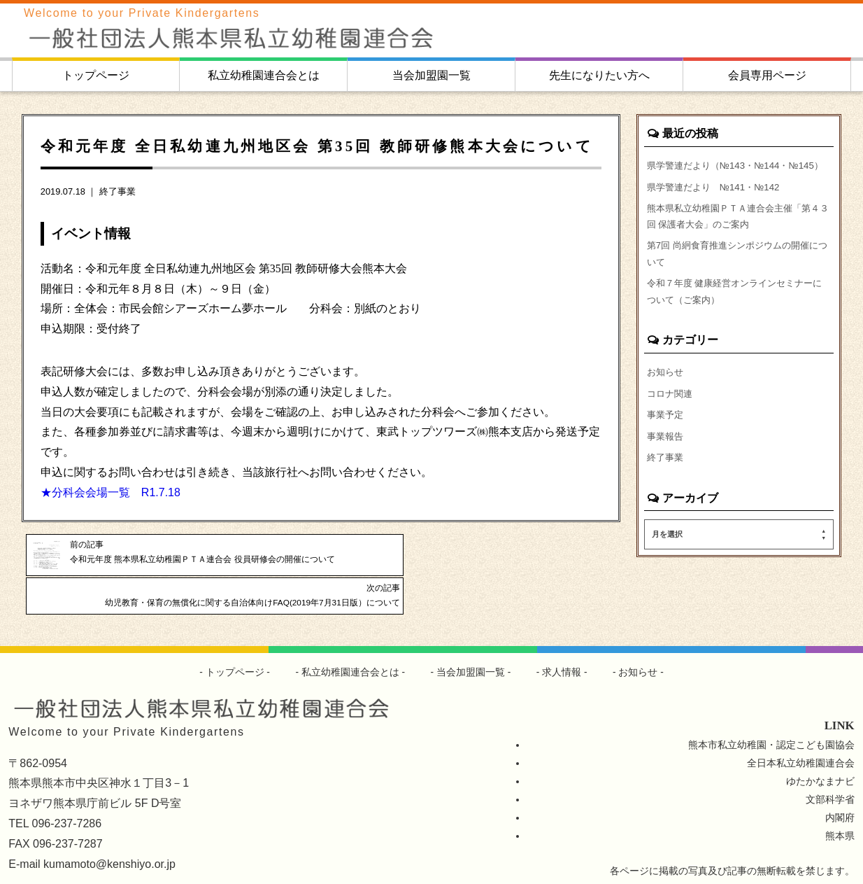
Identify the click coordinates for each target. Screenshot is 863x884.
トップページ (95, 75)
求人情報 (562, 646)
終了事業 (117, 191)
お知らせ (666, 400)
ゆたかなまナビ (820, 755)
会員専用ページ (767, 75)
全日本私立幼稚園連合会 (801, 737)
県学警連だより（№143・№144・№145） (723, 174)
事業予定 (666, 445)
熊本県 (840, 809)
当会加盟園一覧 (431, 75)
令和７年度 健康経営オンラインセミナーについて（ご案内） (736, 318)
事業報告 (666, 467)
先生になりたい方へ (599, 75)
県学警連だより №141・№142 (718, 205)
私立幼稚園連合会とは (264, 75)
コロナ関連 (671, 422)
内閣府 (840, 791)
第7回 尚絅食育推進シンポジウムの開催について (734, 278)
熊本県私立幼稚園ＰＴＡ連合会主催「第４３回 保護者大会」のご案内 (735, 237)
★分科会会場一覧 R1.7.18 (110, 492)
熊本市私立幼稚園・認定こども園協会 (771, 718)
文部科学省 (830, 773)
